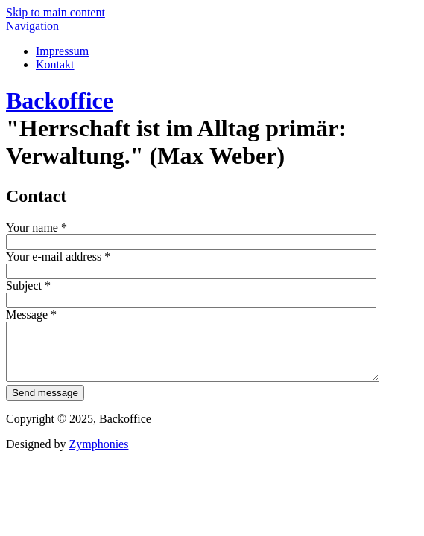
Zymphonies (98, 455)
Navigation (32, 25)
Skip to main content (55, 12)
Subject (28, 285)
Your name (36, 227)
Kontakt (55, 64)
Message (31, 314)
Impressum (62, 51)
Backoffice (59, 100)
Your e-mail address (58, 256)
